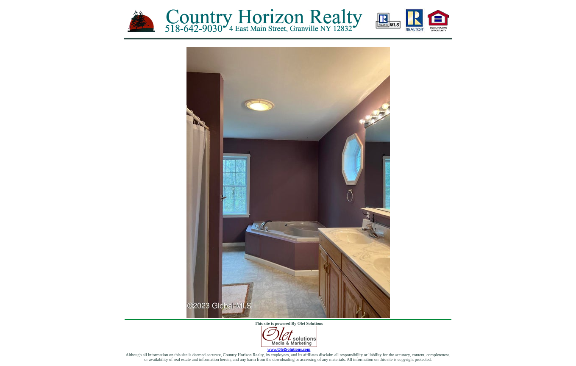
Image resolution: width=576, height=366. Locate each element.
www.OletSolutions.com (289, 347)
